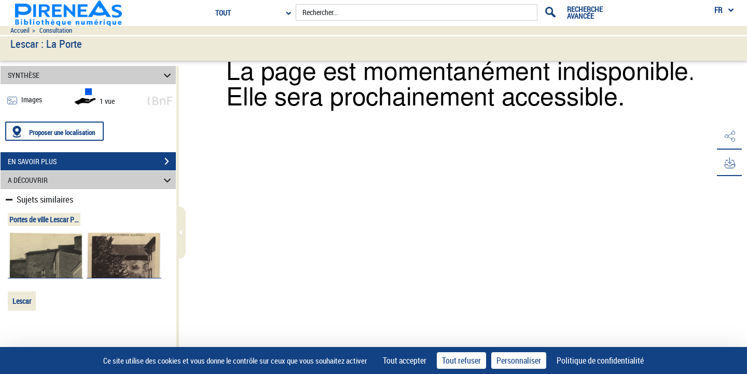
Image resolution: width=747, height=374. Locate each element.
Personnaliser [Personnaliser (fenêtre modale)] (518, 360)
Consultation (55, 30)
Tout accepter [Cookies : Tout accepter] (404, 360)
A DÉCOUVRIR (91, 180)
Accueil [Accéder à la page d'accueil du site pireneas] (20, 30)
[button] (729, 136)
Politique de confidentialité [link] (600, 360)
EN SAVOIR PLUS (92, 161)
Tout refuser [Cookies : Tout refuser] (461, 360)
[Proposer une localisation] (54, 131)
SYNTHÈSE (91, 75)
